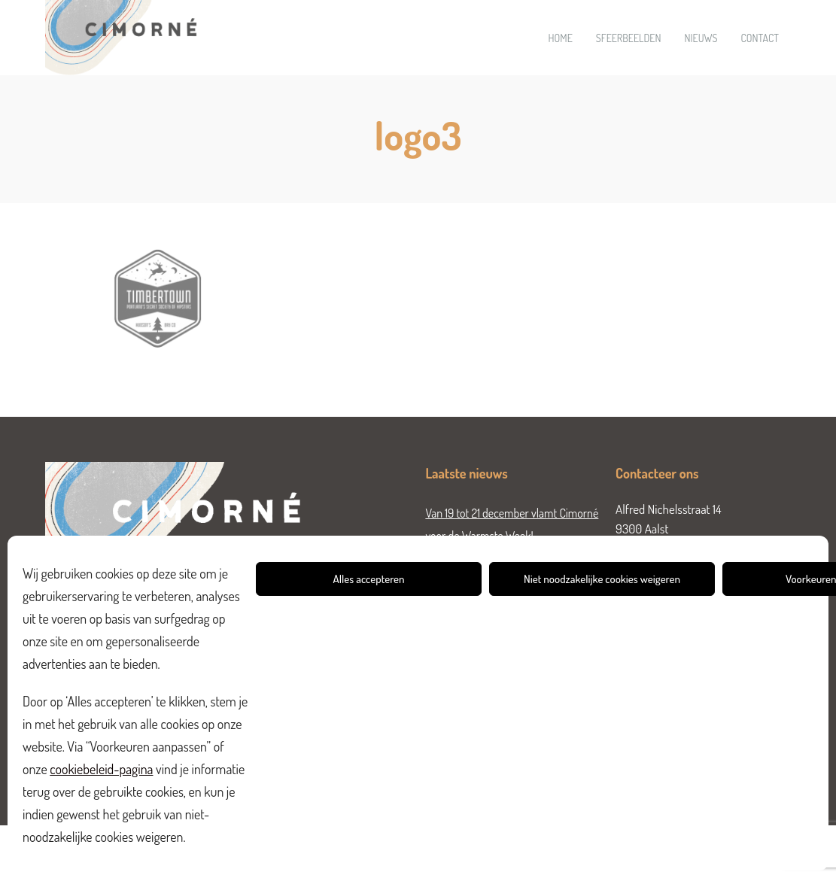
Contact (759, 38)
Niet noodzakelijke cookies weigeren (602, 579)
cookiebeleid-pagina (101, 769)
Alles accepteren (369, 579)
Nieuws (700, 38)
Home (561, 38)
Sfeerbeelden (628, 38)
